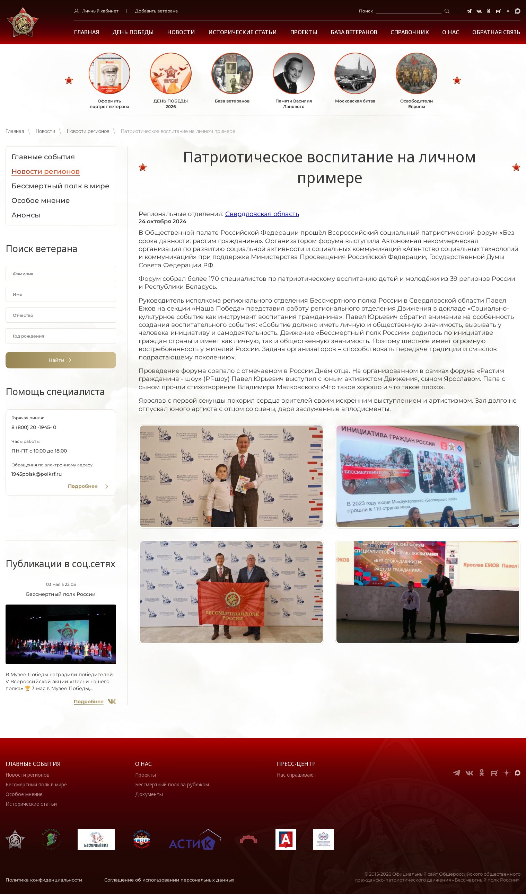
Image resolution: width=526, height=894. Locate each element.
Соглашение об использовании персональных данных (169, 880)
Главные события (33, 763)
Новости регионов (88, 131)
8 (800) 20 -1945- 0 (33, 427)
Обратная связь (496, 32)
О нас (143, 763)
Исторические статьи (242, 32)
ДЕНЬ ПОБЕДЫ (133, 32)
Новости (181, 32)
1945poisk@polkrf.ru (36, 474)
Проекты (303, 32)
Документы (149, 794)
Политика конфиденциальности (44, 880)
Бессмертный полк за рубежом (172, 784)
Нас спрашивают (296, 774)
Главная (86, 32)
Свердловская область (262, 214)
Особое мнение (24, 794)
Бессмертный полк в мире (36, 784)
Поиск (366, 11)
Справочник (410, 32)
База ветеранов (354, 32)
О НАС (450, 32)
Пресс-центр (296, 763)
